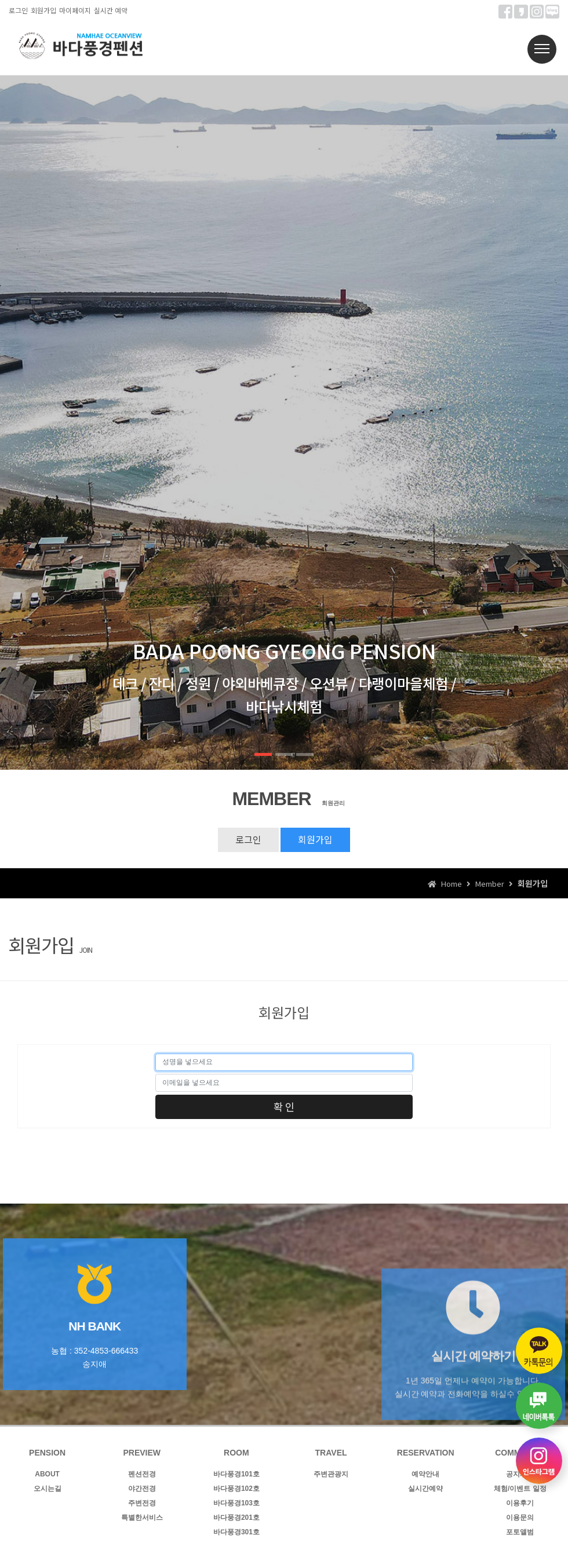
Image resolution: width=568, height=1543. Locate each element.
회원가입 (43, 10)
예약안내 (425, 1474)
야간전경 (142, 1489)
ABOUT (47, 1474)
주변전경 (142, 1503)
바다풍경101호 (236, 1474)
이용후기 (520, 1503)
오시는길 (47, 1489)
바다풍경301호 (236, 1532)
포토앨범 (520, 1532)
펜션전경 (142, 1474)
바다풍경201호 (236, 1517)
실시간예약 (425, 1489)
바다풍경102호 (236, 1489)
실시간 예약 (111, 10)
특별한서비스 (142, 1517)
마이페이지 (75, 10)
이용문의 (520, 1517)
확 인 (284, 1106)
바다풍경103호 (236, 1503)
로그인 (18, 10)
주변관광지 (331, 1474)
